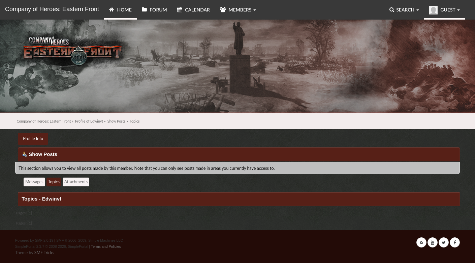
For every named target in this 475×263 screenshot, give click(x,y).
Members (238, 9)
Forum (154, 9)
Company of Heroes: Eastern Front (52, 9)
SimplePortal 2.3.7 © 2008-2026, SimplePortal (51, 246)
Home (120, 9)
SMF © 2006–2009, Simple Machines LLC (89, 240)
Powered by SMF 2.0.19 (34, 240)
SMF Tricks (44, 252)
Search (404, 9)
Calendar (193, 9)
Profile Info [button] (33, 138)
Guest (444, 10)
